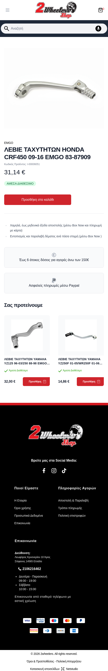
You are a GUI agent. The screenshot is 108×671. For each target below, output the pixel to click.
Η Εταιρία (20, 500)
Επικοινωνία (22, 523)
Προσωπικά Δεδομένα (28, 515)
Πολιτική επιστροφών (72, 515)
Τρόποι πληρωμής (70, 508)
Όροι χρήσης (22, 508)
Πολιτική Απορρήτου (68, 661)
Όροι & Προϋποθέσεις (40, 661)
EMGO (8, 142)
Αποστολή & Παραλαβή (73, 500)
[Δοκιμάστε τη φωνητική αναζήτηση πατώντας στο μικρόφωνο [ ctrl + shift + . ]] (100, 29)
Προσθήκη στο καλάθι (38, 199)
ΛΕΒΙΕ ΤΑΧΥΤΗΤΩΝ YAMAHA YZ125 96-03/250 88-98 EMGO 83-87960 (25, 361)
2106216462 (31, 569)
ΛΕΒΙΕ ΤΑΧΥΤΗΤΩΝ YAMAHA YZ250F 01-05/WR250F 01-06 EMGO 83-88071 (79, 361)
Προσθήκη (37, 381)
